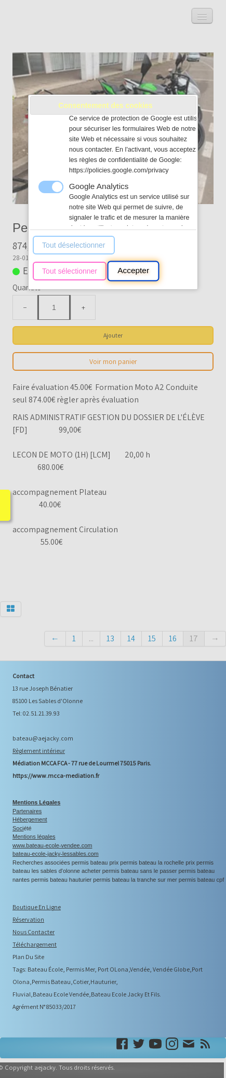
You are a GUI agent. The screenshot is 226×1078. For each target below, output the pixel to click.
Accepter (133, 271)
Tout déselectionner (73, 245)
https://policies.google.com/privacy (119, 170)
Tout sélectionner (69, 271)
